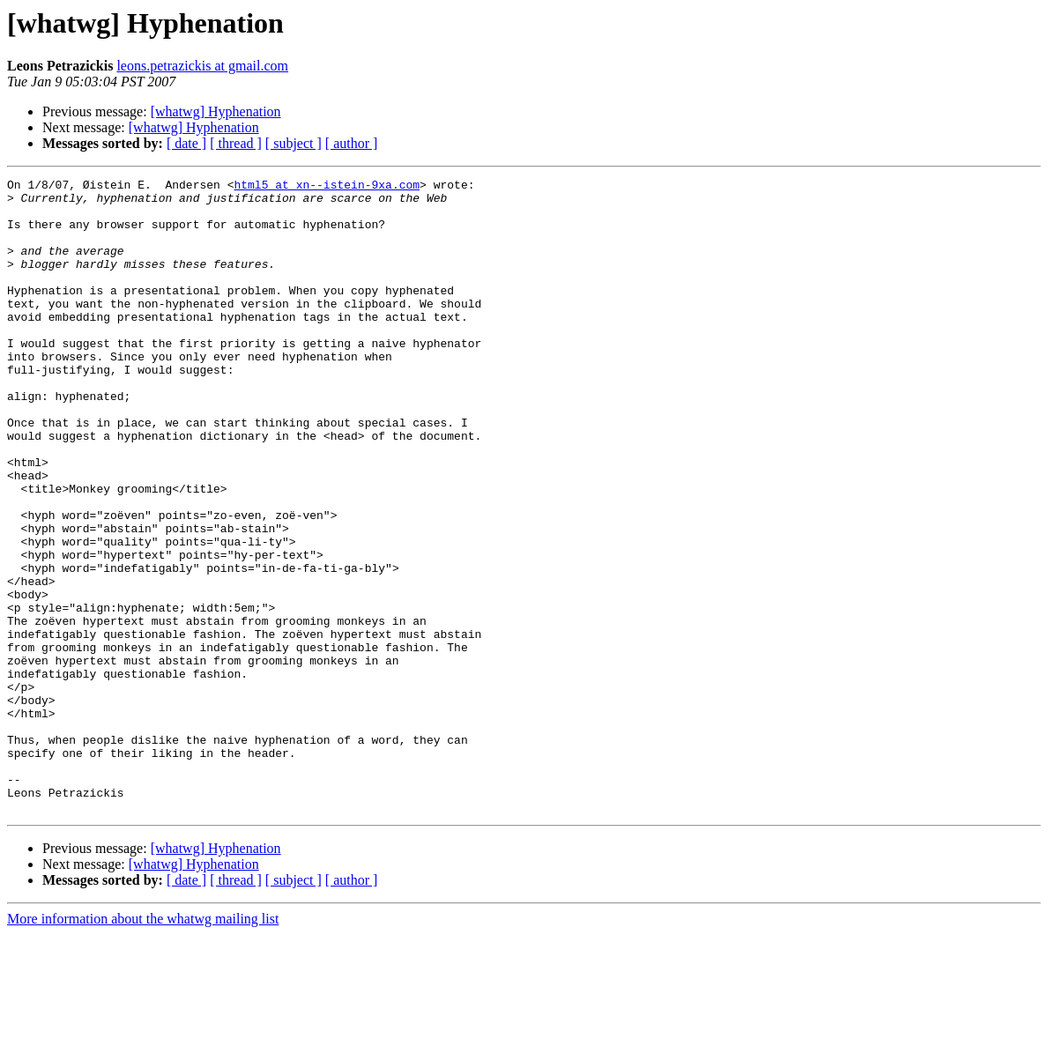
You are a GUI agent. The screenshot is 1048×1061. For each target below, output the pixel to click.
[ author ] (351, 143)
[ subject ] (293, 143)
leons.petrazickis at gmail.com (202, 65)
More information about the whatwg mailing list (143, 1045)
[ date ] (186, 143)
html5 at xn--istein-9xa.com (327, 187)
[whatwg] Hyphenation (216, 111)
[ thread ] (236, 143)
